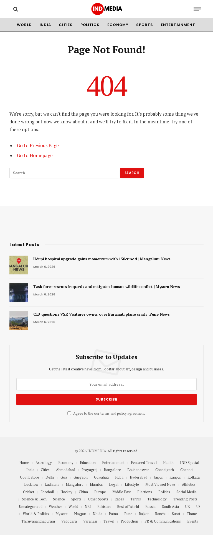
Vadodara (69, 521)
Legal (113, 484)
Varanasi (90, 521)
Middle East (121, 491)
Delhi (49, 477)
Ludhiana (52, 484)
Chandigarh (164, 469)
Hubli (119, 477)
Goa (63, 477)
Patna (113, 513)
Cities (65, 24)
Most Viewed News (160, 484)
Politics (90, 24)
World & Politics (36, 513)
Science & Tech (34, 499)
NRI (88, 506)
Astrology (44, 462)
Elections (144, 491)
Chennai (186, 469)
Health (168, 462)
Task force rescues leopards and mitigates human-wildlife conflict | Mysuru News (106, 286)
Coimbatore (29, 477)
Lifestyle (132, 484)
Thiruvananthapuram (38, 521)
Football (47, 491)
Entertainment (178, 24)
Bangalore (112, 469)
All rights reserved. (123, 450)
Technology (157, 499)
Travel (108, 521)
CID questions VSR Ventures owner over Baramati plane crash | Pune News (101, 314)
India (45, 24)
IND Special (189, 462)
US (198, 506)
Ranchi (160, 513)
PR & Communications (162, 521)
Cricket (28, 491)
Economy (117, 24)
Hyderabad (138, 477)
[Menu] (197, 9)
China (83, 491)
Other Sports (98, 499)
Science (59, 499)
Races (119, 499)
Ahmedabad (65, 469)
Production (129, 521)
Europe (100, 491)
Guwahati (101, 477)
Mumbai (96, 484)
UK (187, 506)
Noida (97, 513)
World (24, 24)
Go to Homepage (35, 155)
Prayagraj (89, 469)
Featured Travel (144, 462)
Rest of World (128, 506)
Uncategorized (30, 506)
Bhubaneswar (138, 469)
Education (88, 462)
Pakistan (104, 506)
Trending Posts (185, 499)
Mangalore (74, 484)
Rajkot (144, 513)
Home (24, 462)
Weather (55, 506)
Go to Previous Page (38, 145)
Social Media (186, 491)
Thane (192, 513)
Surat (176, 513)
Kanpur (175, 477)
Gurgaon (80, 477)
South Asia (170, 506)
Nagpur (80, 513)
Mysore (61, 513)
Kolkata (193, 477)
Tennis (135, 499)
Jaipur (158, 477)
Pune (128, 513)
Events (192, 521)
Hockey (66, 491)
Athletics (189, 484)
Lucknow (31, 484)
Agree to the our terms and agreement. (106, 413)
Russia (150, 506)
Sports (144, 24)
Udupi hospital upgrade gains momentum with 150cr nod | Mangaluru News (102, 258)
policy (121, 413)
